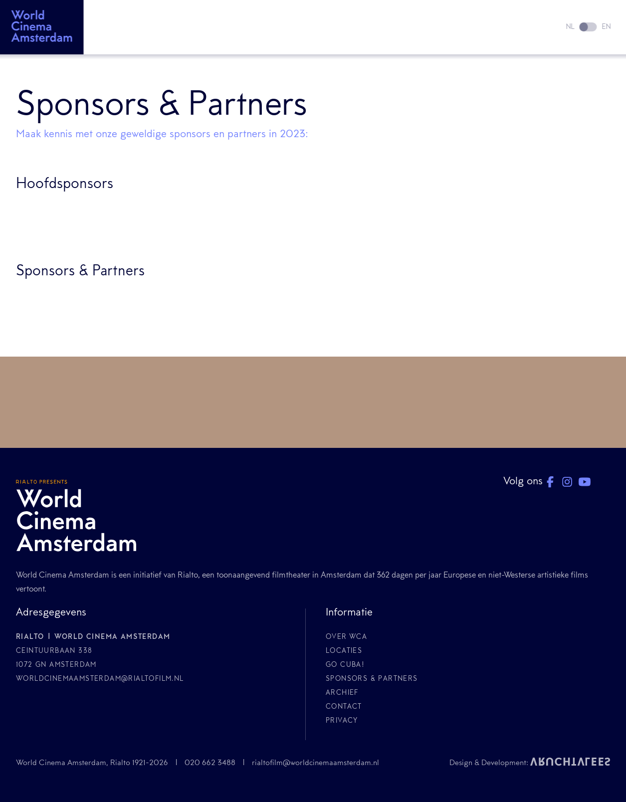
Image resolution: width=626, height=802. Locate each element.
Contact (344, 707)
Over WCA (346, 637)
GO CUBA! (345, 665)
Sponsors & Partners (372, 679)
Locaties (344, 651)
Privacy (342, 721)
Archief (342, 693)
